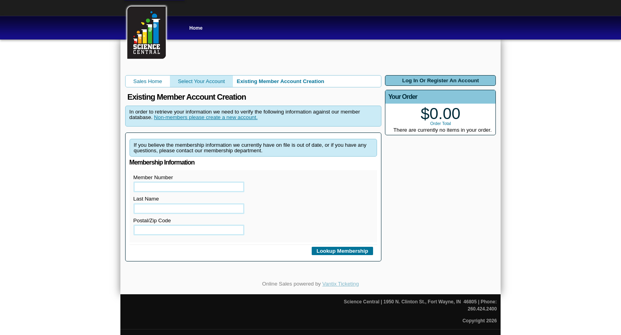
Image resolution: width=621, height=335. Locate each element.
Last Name (189, 205)
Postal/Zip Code (189, 226)
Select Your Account (201, 81)
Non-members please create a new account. (206, 117)
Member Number (189, 183)
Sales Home (147, 81)
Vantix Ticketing (340, 284)
